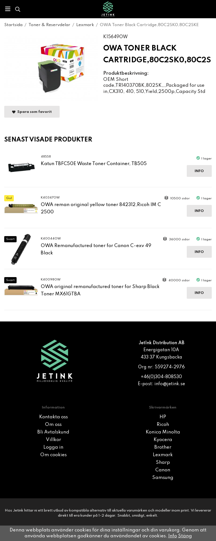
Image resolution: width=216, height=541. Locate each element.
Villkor (53, 439)
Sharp (163, 462)
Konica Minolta (163, 432)
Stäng (185, 536)
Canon (162, 470)
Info (199, 171)
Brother (162, 447)
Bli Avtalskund (53, 432)
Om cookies (53, 455)
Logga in (53, 447)
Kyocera (163, 439)
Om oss (53, 424)
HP (162, 417)
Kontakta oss (53, 417)
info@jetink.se (169, 384)
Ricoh (163, 424)
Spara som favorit (32, 112)
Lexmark (163, 455)
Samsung (162, 477)
